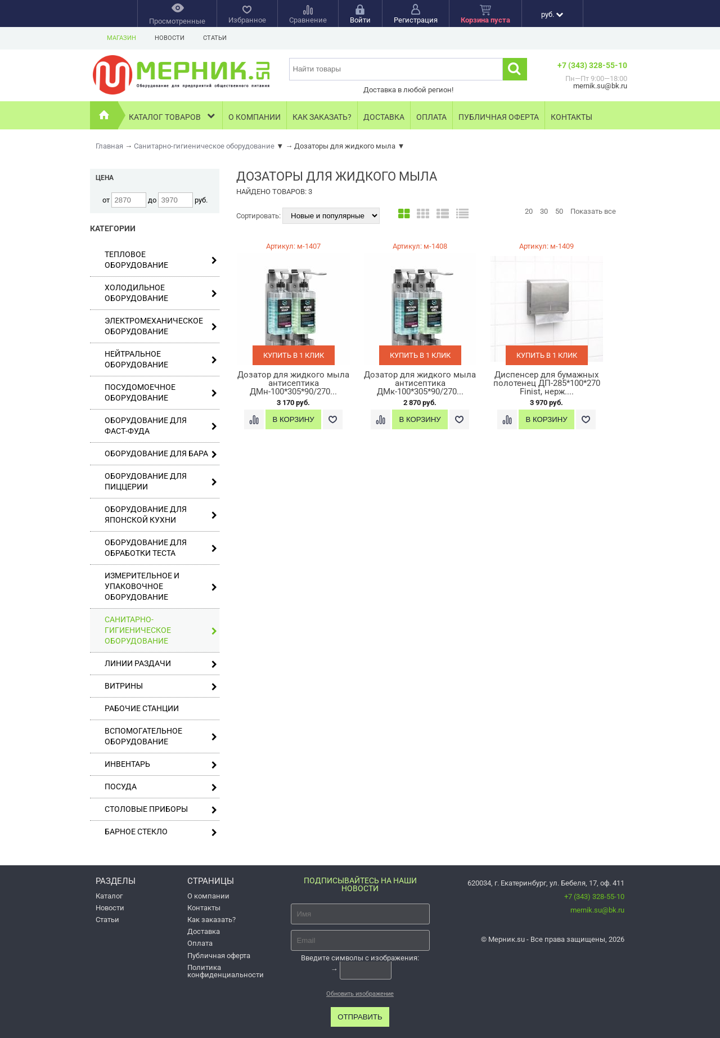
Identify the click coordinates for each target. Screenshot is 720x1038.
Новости (169, 38)
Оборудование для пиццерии (161, 481)
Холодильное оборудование (161, 293)
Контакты (571, 117)
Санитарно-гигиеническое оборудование (161, 630)
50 (559, 211)
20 (529, 211)
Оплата (431, 117)
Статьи (215, 38)
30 (544, 211)
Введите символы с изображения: (360, 957)
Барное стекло (161, 832)
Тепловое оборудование (161, 259)
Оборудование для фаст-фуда (161, 425)
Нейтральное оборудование (161, 359)
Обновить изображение (360, 993)
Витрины (161, 686)
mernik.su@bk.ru (597, 910)
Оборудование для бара (161, 454)
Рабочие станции (142, 708)
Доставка (383, 117)
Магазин (121, 38)
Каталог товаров (173, 116)
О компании (254, 117)
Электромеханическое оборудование (161, 326)
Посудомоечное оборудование (161, 392)
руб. (552, 14)
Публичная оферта (498, 117)
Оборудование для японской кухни (161, 514)
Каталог (109, 896)
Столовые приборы (161, 809)
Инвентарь (161, 764)
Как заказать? (322, 117)
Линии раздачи (161, 663)
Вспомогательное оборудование (161, 736)
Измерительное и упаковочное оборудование (161, 586)
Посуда (161, 787)
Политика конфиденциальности (225, 971)
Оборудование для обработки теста (161, 548)
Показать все (593, 211)
